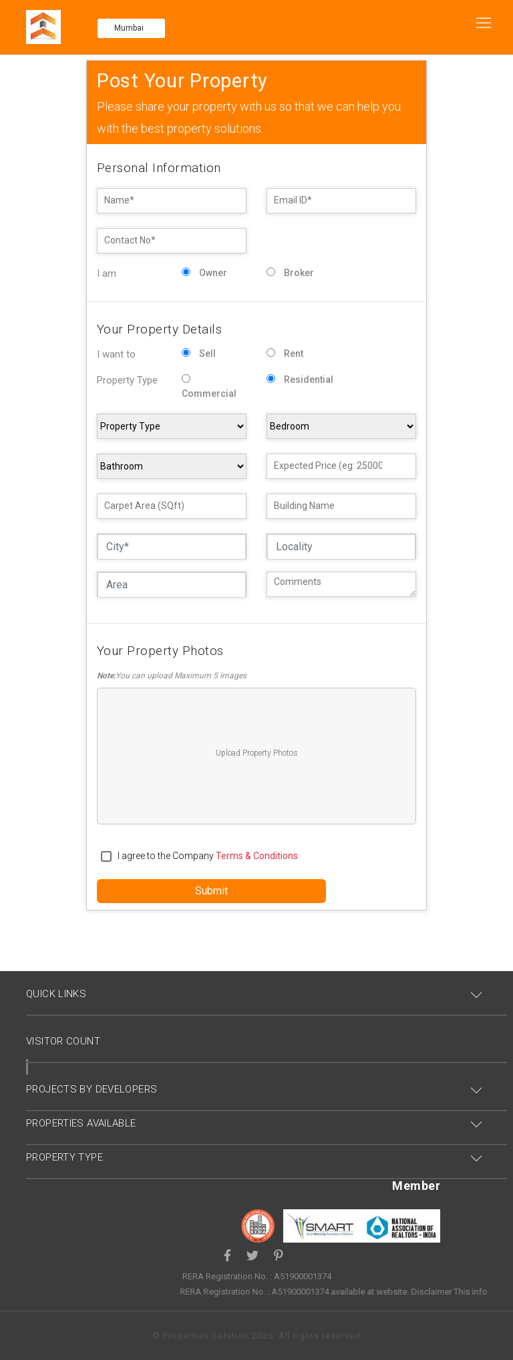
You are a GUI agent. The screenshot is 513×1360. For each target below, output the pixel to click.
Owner (213, 272)
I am (106, 273)
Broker (299, 272)
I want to (116, 354)
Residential (308, 379)
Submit (211, 890)
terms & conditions (257, 855)
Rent (293, 353)
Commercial (209, 393)
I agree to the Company (208, 855)
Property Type (127, 380)
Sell (207, 353)
